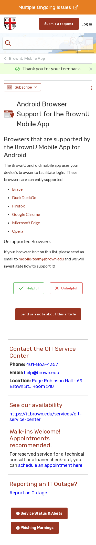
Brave (17, 189)
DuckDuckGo (24, 197)
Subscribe (22, 87)
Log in (86, 24)
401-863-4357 (42, 364)
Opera (17, 231)
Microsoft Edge (26, 222)
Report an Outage (28, 493)
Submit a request (58, 23)
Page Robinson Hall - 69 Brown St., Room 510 (45, 383)
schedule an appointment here (50, 465)
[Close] (90, 68)
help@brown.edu (41, 372)
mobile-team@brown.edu (41, 258)
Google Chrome (26, 214)
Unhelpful (66, 288)
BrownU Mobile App (27, 58)
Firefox (18, 205)
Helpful (29, 288)
